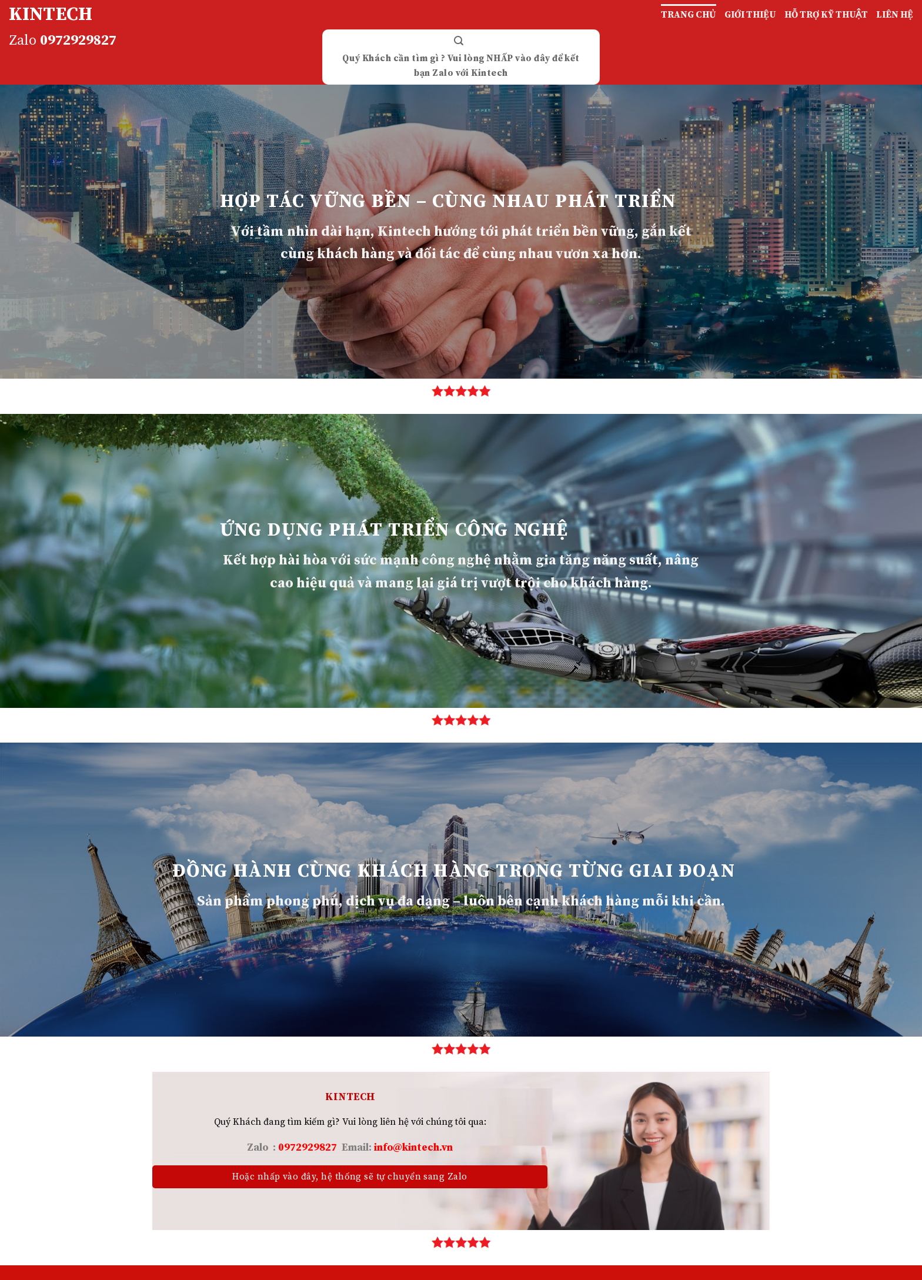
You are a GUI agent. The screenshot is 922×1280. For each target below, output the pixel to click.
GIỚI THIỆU (750, 15)
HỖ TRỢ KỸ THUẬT (826, 15)
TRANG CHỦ (688, 15)
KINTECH (50, 14)
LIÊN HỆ (894, 15)
